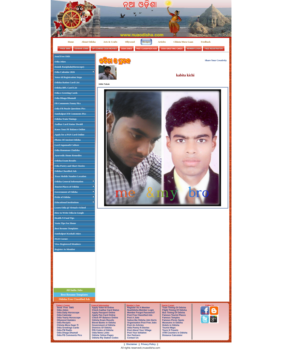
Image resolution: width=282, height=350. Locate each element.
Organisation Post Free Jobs (141, 322)
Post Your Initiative (137, 332)
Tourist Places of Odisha (74, 186)
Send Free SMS (62, 56)
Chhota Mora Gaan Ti (67, 325)
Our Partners (133, 335)
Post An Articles (135, 325)
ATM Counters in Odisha (174, 332)
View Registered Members (68, 244)
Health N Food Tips (64, 218)
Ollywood (130, 41)
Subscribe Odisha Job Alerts (142, 320)
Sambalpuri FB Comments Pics (70, 113)
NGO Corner (61, 238)
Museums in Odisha (172, 322)
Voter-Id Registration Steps (68, 77)
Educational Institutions (74, 202)
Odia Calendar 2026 (74, 72)
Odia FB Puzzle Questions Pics (70, 108)
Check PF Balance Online (105, 317)
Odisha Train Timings (66, 119)
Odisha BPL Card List (66, 87)
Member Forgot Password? (141, 312)
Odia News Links (100, 332)
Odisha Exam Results (65, 160)
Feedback (205, 41)
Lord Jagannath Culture (67, 145)
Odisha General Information (74, 181)
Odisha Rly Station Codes (105, 338)
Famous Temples (171, 317)
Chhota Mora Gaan (183, 41)
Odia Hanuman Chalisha (67, 150)
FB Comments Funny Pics (68, 103)
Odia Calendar (64, 315)
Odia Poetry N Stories (138, 327)
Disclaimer (131, 344)
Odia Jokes (60, 61)
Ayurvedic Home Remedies (68, 155)
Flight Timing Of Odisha (174, 310)
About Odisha (89, 41)
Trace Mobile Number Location (70, 176)
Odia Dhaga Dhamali (65, 98)
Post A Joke (133, 317)
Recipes (146, 41)
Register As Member (65, 249)
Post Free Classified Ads (139, 315)
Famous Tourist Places (174, 315)
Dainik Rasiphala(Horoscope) (69, 66)
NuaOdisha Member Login (140, 310)
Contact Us (132, 338)
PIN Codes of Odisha (102, 330)
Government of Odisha (74, 192)
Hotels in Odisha (170, 325)
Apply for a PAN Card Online (69, 134)
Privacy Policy (148, 344)
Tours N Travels (170, 330)
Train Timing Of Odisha (174, 307)
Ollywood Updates (66, 320)
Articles (162, 41)
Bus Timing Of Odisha (173, 312)
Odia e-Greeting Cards (66, 92)
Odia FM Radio (64, 330)
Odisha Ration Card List (67, 82)
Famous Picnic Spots (173, 320)
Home (71, 41)
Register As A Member (138, 307)
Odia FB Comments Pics (69, 335)
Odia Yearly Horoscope (68, 317)
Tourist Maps (169, 327)
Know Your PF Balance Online (70, 129)
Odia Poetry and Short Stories (70, 165)
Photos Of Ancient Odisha (68, 139)
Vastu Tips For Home (65, 223)
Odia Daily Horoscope (68, 312)
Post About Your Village (139, 330)
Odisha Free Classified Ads (74, 299)
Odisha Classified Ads (65, 171)
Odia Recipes (63, 322)
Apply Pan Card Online (103, 315)
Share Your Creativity (216, 60)
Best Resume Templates (66, 228)
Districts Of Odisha (102, 327)
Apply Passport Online (103, 312)
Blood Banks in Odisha (104, 322)
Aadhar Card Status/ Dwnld (69, 124)
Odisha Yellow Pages (103, 335)
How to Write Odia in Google (69, 212)
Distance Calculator (172, 335)
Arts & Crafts (110, 41)
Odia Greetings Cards (68, 327)
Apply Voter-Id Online (103, 307)
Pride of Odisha (74, 197)
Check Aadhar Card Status (105, 310)
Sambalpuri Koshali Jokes (68, 233)
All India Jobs (74, 290)
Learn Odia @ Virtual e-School (70, 207)
